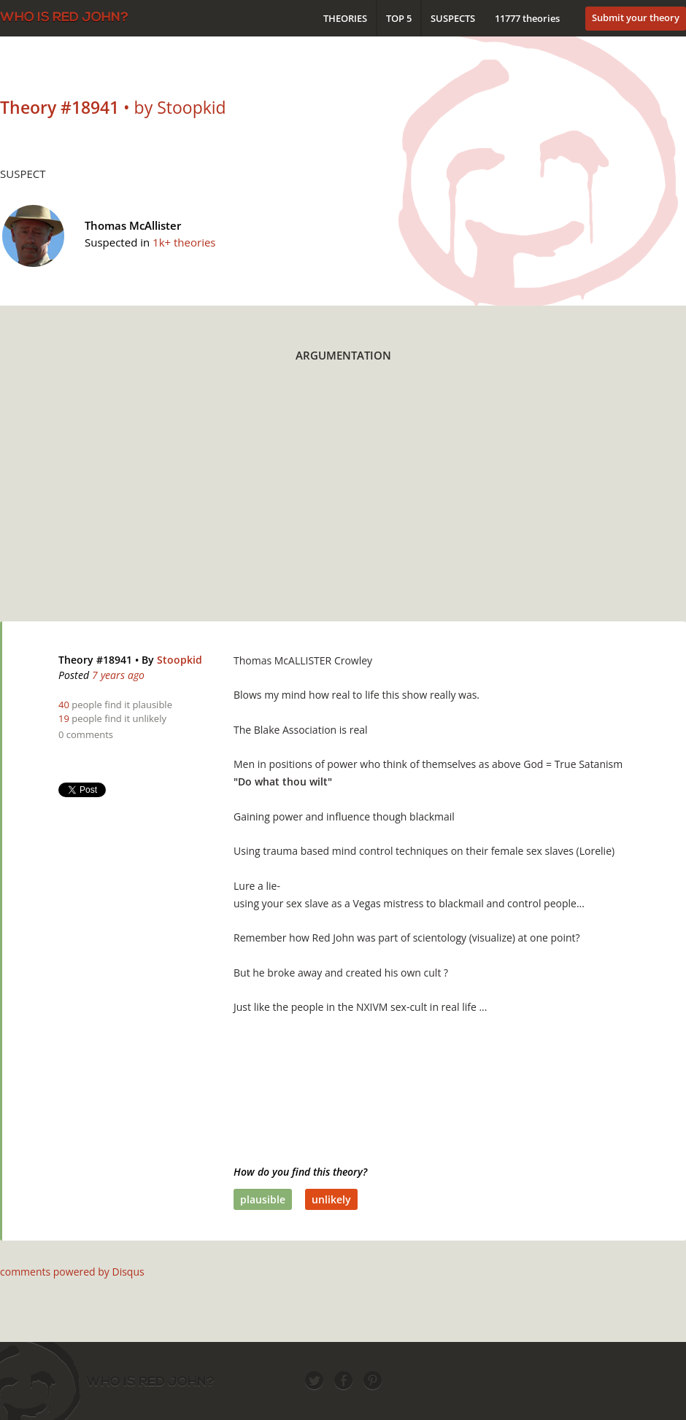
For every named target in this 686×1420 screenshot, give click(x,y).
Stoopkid (179, 660)
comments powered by (72, 1272)
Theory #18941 (95, 660)
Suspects (453, 18)
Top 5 (399, 18)
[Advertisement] (318, 501)
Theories (345, 18)
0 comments (85, 734)
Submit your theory (635, 17)
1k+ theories (184, 242)
